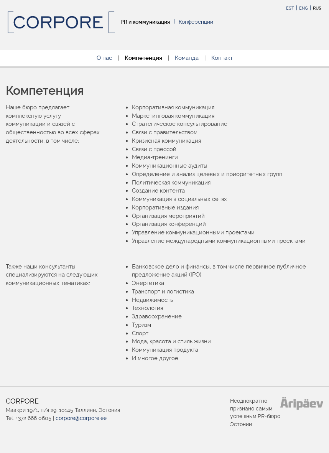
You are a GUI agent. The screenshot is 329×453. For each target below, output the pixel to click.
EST (290, 8)
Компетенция (143, 57)
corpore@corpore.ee (81, 418)
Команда (187, 57)
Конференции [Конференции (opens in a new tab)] (196, 22)
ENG (303, 8)
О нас (104, 57)
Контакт (222, 57)
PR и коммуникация (145, 22)
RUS (317, 8)
